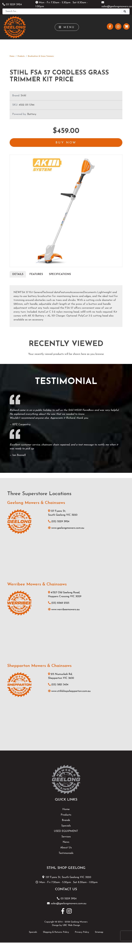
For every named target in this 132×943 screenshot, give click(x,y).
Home (12, 56)
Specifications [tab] (60, 274)
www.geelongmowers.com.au (66, 528)
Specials (66, 826)
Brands (66, 820)
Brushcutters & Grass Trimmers (41, 56)
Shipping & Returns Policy (56, 932)
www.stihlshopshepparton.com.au (69, 691)
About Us (66, 848)
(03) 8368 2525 (58, 603)
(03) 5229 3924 (58, 521)
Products (21, 56)
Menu (67, 27)
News (66, 842)
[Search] (61, 11)
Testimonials (66, 853)
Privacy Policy (82, 932)
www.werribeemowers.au (64, 610)
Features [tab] (36, 274)
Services (66, 837)
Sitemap (99, 932)
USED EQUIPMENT (66, 831)
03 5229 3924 (12, 4)
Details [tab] (17, 274)
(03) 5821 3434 (58, 685)
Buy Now (66, 143)
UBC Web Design (71, 925)
